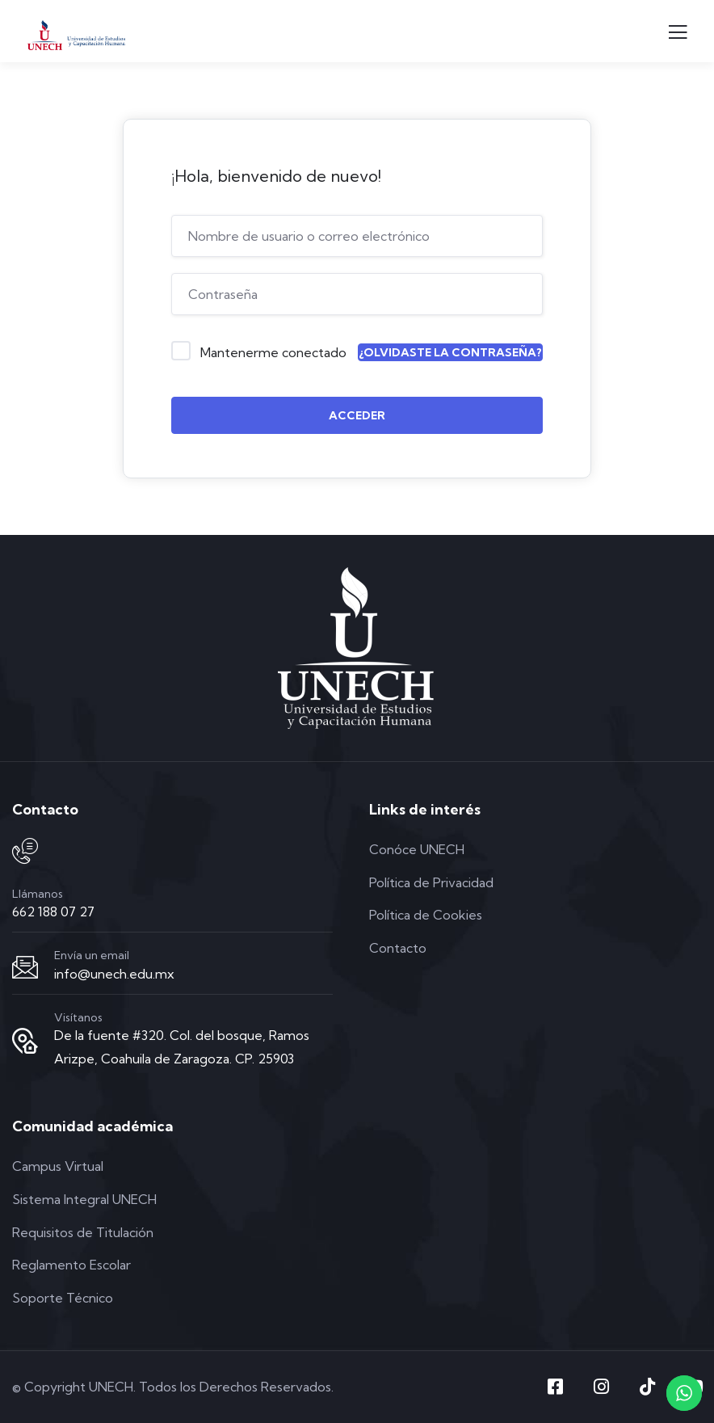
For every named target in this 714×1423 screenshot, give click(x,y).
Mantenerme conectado (273, 352)
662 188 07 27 (53, 911)
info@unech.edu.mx (114, 974)
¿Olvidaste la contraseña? (450, 352)
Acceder (357, 415)
